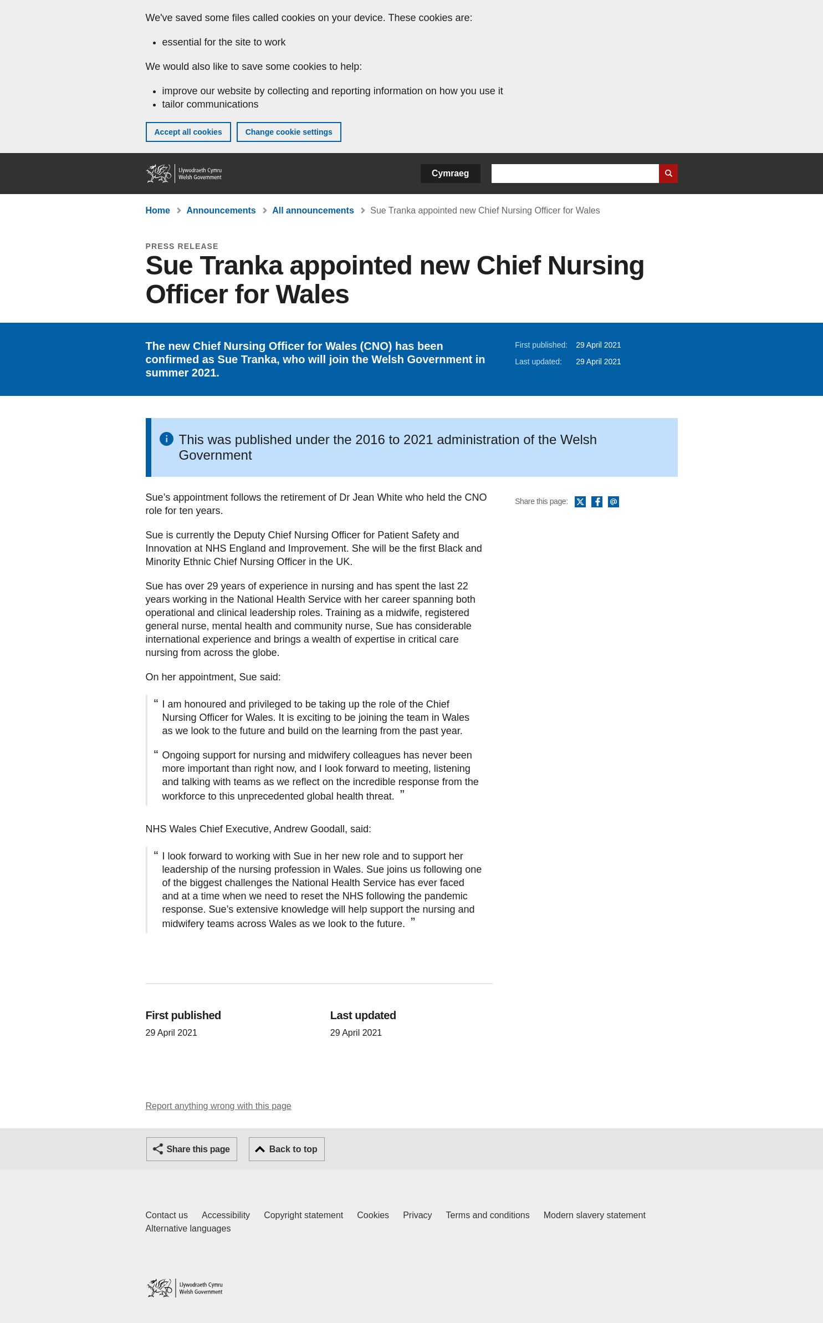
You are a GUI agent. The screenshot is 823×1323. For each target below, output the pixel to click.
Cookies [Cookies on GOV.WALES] (373, 1215)
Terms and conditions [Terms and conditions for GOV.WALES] (488, 1215)
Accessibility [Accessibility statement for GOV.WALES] (226, 1215)
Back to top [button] (293, 1149)
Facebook (596, 502)
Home (158, 210)
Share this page (198, 1149)
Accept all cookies (188, 132)
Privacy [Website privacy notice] (417, 1215)
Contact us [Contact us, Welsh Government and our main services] (167, 1215)
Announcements (220, 210)
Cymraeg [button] (450, 173)
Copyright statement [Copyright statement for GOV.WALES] (303, 1215)
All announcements (313, 210)
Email (613, 502)
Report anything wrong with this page (219, 1106)
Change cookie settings (289, 132)
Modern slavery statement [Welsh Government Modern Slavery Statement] (595, 1215)
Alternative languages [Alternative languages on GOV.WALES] (188, 1228)
